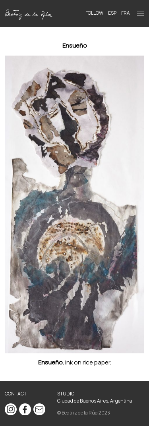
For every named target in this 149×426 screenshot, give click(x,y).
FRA (125, 13)
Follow (94, 13)
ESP (112, 13)
